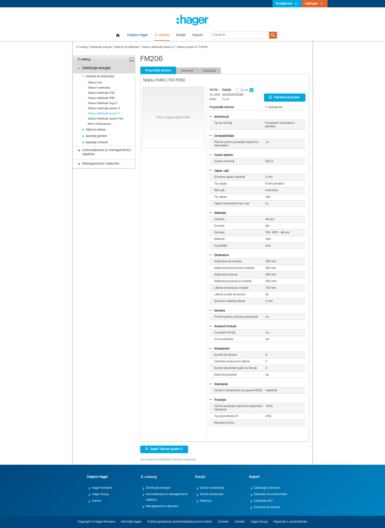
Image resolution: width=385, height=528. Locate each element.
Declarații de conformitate (270, 494)
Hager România (102, 488)
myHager (311, 3)
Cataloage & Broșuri (267, 488)
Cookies (223, 521)
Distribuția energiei (101, 47)
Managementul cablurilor (162, 506)
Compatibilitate (221, 136)
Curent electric (221, 155)
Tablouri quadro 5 (186, 47)
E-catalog (162, 35)
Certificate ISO (263, 501)
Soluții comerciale (211, 494)
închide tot (273, 107)
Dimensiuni (219, 255)
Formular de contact (267, 507)
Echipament (219, 348)
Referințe (205, 501)
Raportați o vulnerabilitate (290, 521)
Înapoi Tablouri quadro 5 (163, 449)
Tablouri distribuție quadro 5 (158, 47)
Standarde (218, 384)
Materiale (217, 213)
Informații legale (131, 521)
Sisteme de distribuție (126, 47)
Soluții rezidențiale (212, 488)
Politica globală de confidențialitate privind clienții (179, 521)
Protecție (217, 400)
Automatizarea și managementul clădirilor (167, 497)
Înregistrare (284, 3)
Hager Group (100, 494)
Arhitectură (219, 117)
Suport (197, 35)
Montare (217, 310)
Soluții (180, 35)
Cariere (96, 501)
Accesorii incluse (222, 326)
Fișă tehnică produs (284, 97)
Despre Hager (137, 35)
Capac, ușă (218, 171)
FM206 (203, 47)
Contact (239, 521)
